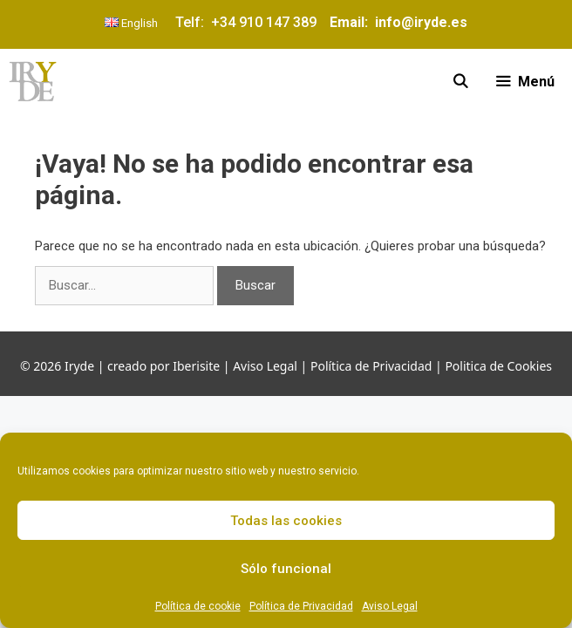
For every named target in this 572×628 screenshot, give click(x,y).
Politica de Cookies (498, 366)
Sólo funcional (286, 569)
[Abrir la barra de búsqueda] (460, 81)
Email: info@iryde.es (396, 22)
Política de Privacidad (301, 606)
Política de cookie (198, 606)
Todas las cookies (286, 521)
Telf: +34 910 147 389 (249, 22)
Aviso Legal (390, 606)
